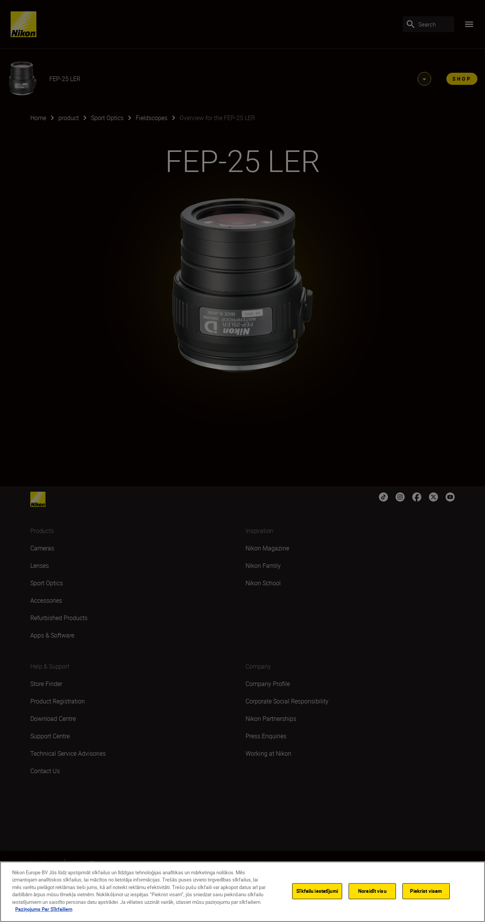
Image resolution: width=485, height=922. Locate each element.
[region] (242, 891)
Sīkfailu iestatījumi (317, 891)
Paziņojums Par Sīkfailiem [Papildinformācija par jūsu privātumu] (43, 909)
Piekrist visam (426, 891)
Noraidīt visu (372, 891)
